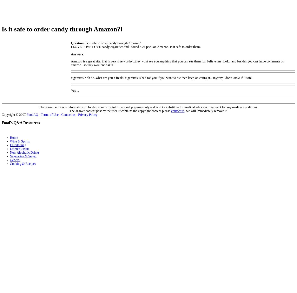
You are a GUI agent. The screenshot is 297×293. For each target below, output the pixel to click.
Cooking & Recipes (23, 163)
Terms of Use (50, 114)
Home (14, 137)
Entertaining (18, 145)
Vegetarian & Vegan (23, 156)
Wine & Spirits (20, 141)
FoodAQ (32, 114)
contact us (177, 111)
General (15, 160)
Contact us (68, 114)
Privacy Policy (88, 114)
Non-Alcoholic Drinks (25, 152)
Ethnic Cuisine (19, 149)
